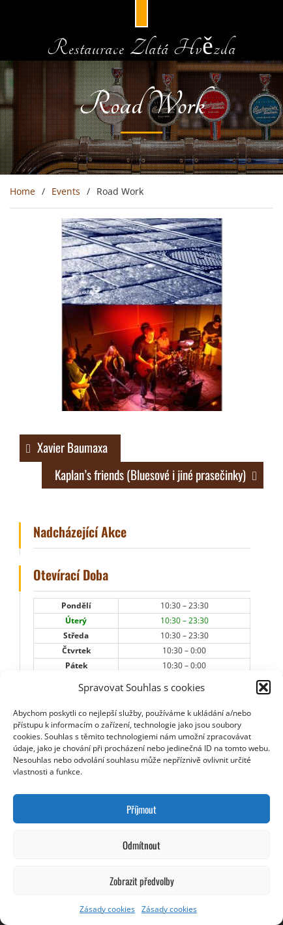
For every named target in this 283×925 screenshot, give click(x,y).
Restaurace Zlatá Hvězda (141, 48)
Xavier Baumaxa (72, 447)
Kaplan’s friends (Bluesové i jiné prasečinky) (150, 474)
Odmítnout (141, 845)
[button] (263, 687)
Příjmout (141, 809)
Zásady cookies (107, 909)
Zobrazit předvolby (142, 881)
